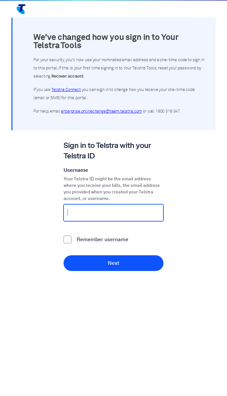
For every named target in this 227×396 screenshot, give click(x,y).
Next (113, 263)
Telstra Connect (66, 90)
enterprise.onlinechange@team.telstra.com (101, 111)
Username (76, 170)
